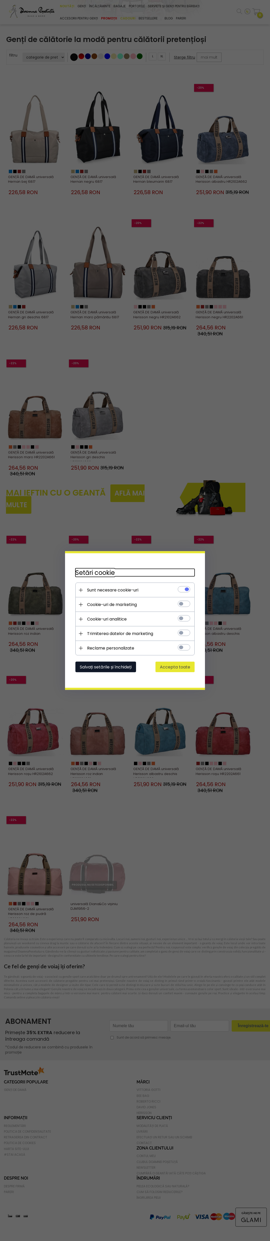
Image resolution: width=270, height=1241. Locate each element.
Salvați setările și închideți (106, 667)
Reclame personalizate (110, 648)
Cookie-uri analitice (107, 619)
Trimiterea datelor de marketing (120, 634)
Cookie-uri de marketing (112, 605)
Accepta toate (175, 667)
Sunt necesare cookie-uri (112, 590)
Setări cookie (95, 572)
